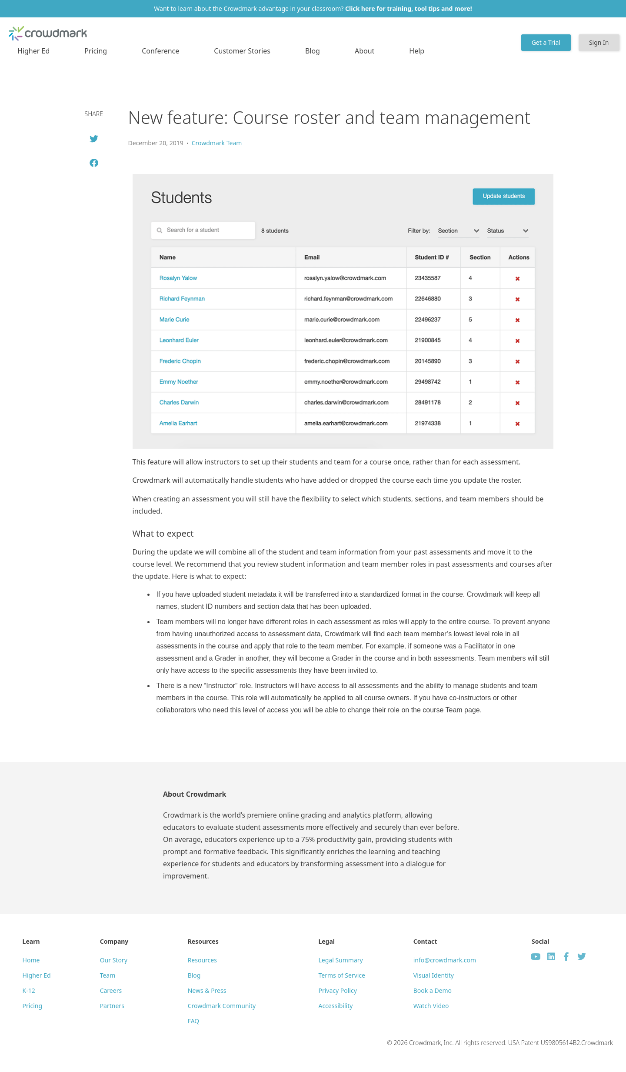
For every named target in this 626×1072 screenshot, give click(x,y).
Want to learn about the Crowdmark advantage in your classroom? (313, 8)
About (364, 51)
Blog (312, 51)
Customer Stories (242, 51)
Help (416, 51)
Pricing (95, 51)
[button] (94, 139)
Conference (160, 51)
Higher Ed (33, 51)
